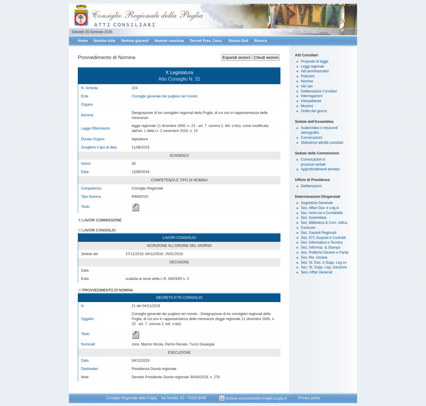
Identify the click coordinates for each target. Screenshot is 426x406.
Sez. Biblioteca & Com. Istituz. (324, 223)
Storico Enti (238, 41)
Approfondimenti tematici (320, 169)
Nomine (307, 81)
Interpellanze (311, 101)
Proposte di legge (314, 61)
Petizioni (307, 76)
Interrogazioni (311, 96)
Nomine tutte (104, 41)
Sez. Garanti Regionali (318, 233)
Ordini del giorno (314, 111)
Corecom (308, 228)
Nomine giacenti (135, 41)
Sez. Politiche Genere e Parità (324, 252)
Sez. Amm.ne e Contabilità (322, 213)
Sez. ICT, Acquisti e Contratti (323, 238)
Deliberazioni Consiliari (319, 91)
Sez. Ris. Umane (314, 257)
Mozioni (307, 106)
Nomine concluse (169, 41)
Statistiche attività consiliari (322, 143)
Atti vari (307, 86)
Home (83, 41)
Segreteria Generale (317, 203)
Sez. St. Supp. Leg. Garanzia (324, 267)
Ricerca (260, 41)
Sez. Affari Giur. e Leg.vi (320, 208)
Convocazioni (311, 138)
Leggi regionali (312, 66)
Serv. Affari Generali (316, 272)
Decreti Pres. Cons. (206, 41)
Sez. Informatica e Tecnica (322, 242)
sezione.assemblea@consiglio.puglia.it (253, 398)
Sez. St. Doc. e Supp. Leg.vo (323, 262)
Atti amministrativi (315, 71)
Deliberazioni (311, 186)
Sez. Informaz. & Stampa (320, 247)
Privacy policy (309, 398)
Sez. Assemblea (313, 218)
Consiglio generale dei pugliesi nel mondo (164, 96)
